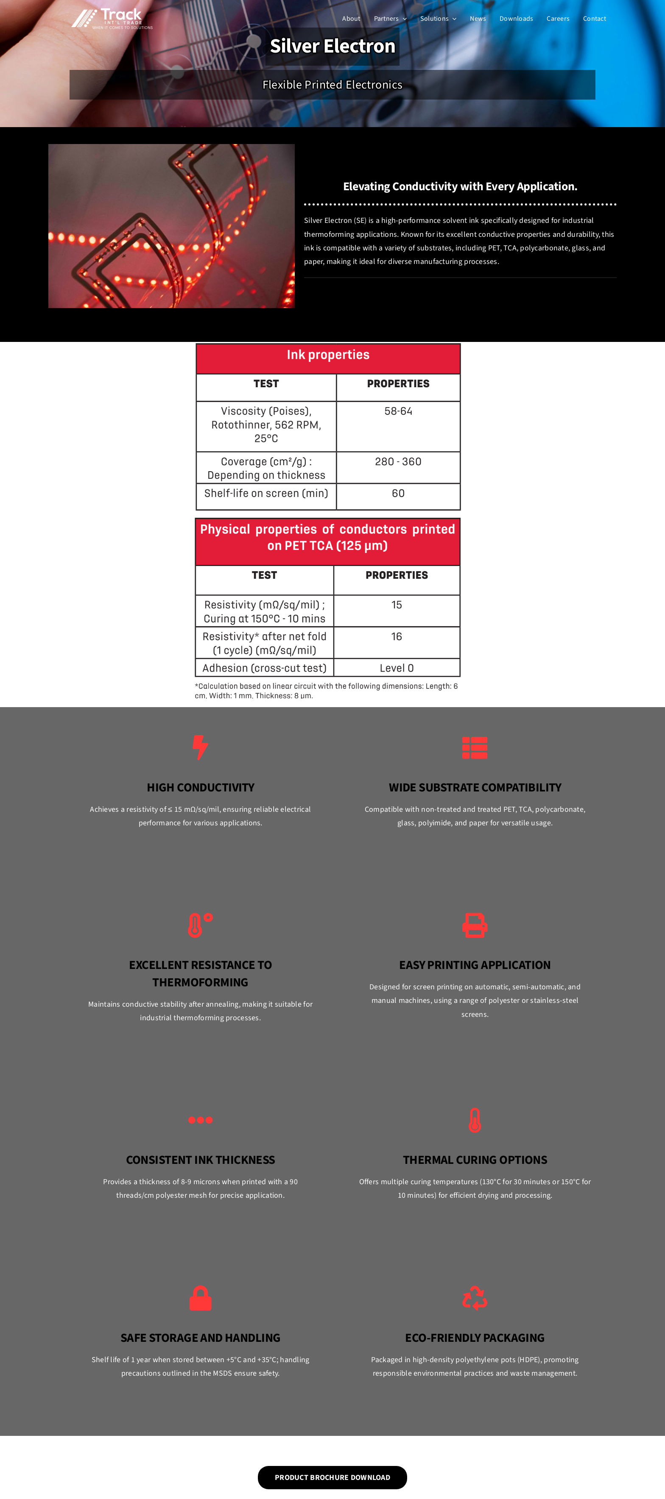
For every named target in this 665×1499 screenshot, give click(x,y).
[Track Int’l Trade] (112, 10)
